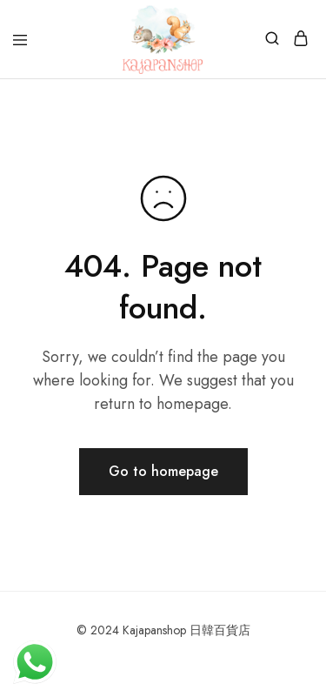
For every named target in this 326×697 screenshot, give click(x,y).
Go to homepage (163, 471)
